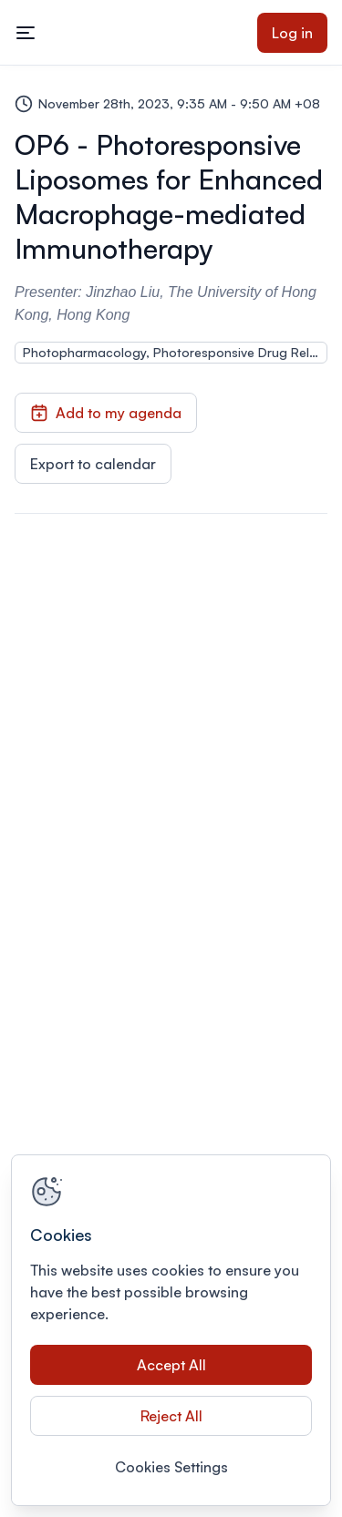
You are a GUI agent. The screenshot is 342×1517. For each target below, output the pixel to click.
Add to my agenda (105, 413)
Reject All (171, 1416)
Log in (292, 33)
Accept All (171, 1365)
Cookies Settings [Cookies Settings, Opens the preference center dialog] (171, 1467)
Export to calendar (93, 464)
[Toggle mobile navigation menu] (25, 33)
